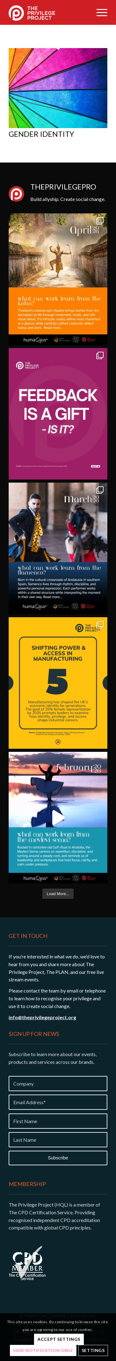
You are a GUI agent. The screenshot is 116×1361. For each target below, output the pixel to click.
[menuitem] (98, 12)
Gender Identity (41, 133)
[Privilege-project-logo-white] (38, 12)
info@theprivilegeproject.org (42, 1017)
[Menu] (98, 12)
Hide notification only (43, 1350)
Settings (93, 1350)
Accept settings (58, 1339)
